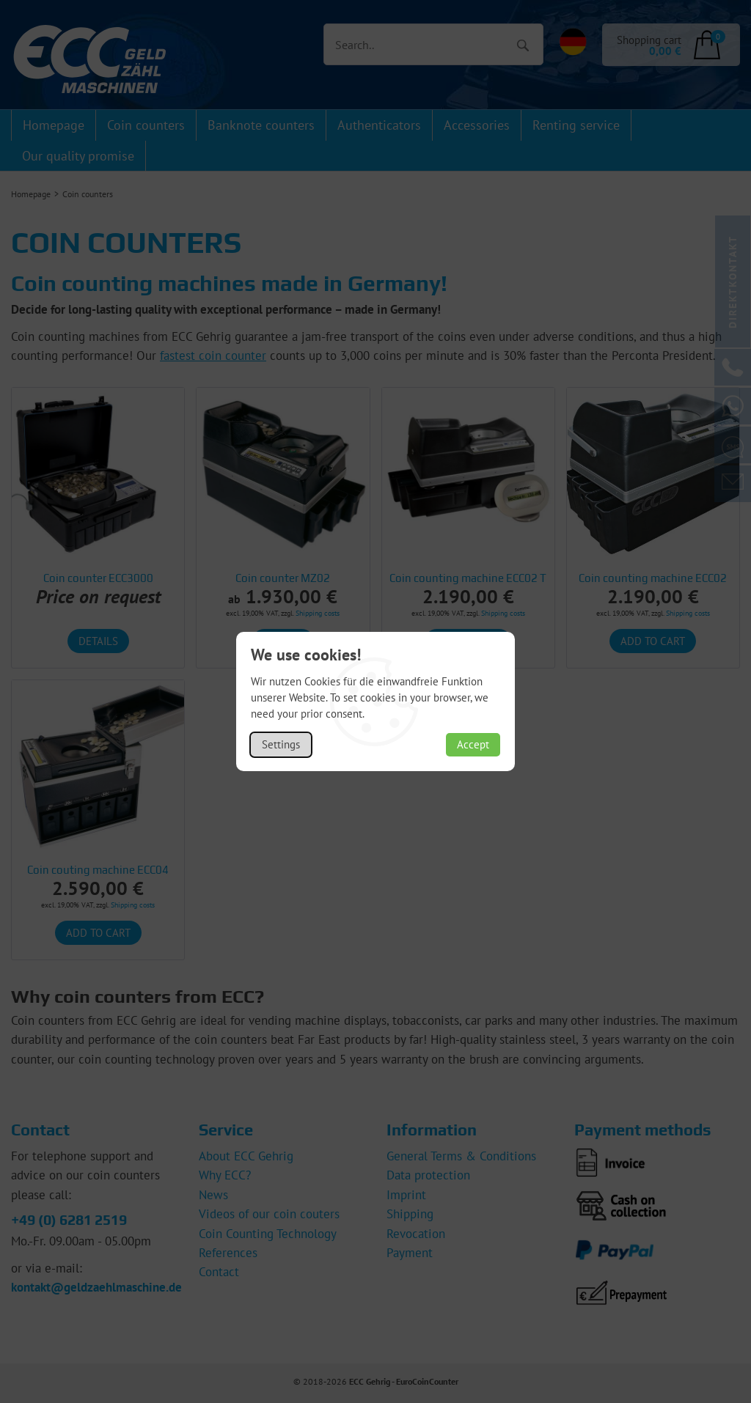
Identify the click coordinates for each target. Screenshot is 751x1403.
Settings (281, 744)
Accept (473, 744)
